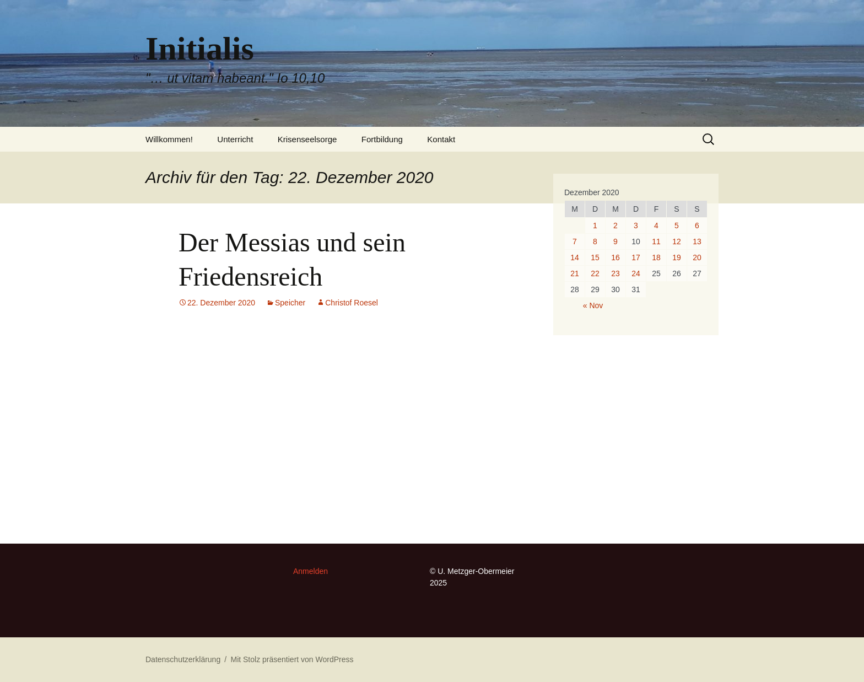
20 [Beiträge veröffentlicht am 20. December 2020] (697, 257)
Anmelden (310, 571)
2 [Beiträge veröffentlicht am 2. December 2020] (615, 225)
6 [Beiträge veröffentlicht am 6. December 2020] (697, 225)
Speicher (290, 302)
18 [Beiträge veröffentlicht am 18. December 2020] (656, 257)
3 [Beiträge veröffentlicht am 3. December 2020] (636, 225)
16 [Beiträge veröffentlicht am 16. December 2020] (615, 257)
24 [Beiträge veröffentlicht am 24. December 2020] (635, 273)
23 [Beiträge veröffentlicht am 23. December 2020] (615, 273)
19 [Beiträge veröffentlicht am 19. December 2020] (676, 257)
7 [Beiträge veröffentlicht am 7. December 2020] (575, 241)
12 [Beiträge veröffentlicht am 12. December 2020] (676, 241)
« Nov (593, 305)
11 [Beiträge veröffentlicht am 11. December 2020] (656, 241)
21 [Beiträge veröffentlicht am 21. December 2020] (574, 273)
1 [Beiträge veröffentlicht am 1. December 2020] (595, 225)
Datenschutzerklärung (182, 659)
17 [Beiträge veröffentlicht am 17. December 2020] (635, 257)
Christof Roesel (351, 302)
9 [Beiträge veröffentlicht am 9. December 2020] (615, 241)
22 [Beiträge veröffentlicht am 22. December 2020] (595, 273)
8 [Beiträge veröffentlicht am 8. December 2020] (595, 241)
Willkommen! (169, 139)
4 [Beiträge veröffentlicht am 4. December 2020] (656, 225)
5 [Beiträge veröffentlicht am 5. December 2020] (676, 225)
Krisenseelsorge (307, 139)
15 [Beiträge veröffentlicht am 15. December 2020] (595, 257)
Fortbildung (382, 139)
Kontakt (441, 139)
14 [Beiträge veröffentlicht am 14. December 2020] (574, 257)
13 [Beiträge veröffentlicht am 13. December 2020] (697, 241)
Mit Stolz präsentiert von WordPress (291, 659)
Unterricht (235, 139)
